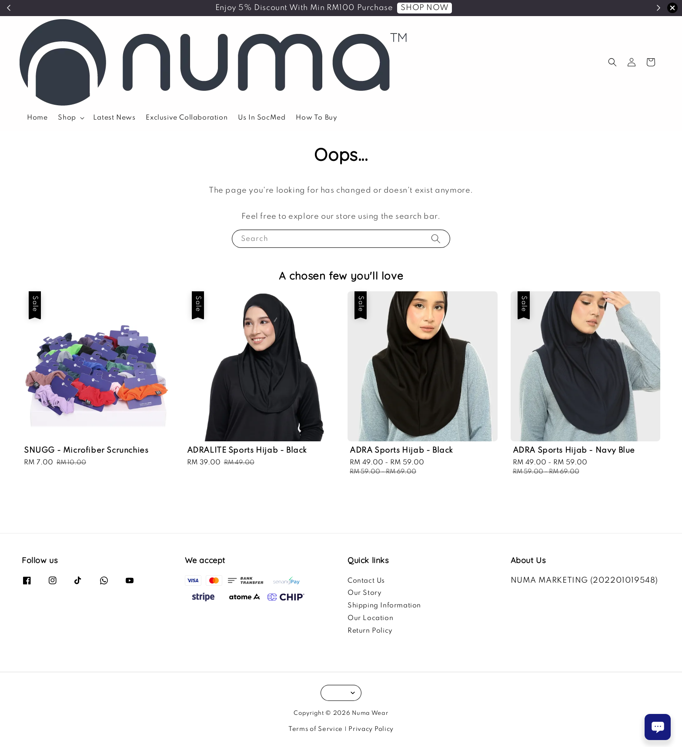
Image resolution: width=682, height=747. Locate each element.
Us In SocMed (261, 117)
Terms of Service (315, 729)
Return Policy (370, 630)
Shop (67, 117)
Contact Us (366, 580)
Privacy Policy (371, 729)
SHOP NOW (424, 8)
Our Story (364, 593)
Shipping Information (384, 605)
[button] (612, 62)
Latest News (114, 117)
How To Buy (316, 117)
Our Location (370, 618)
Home (37, 117)
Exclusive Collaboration (186, 117)
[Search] (436, 238)
